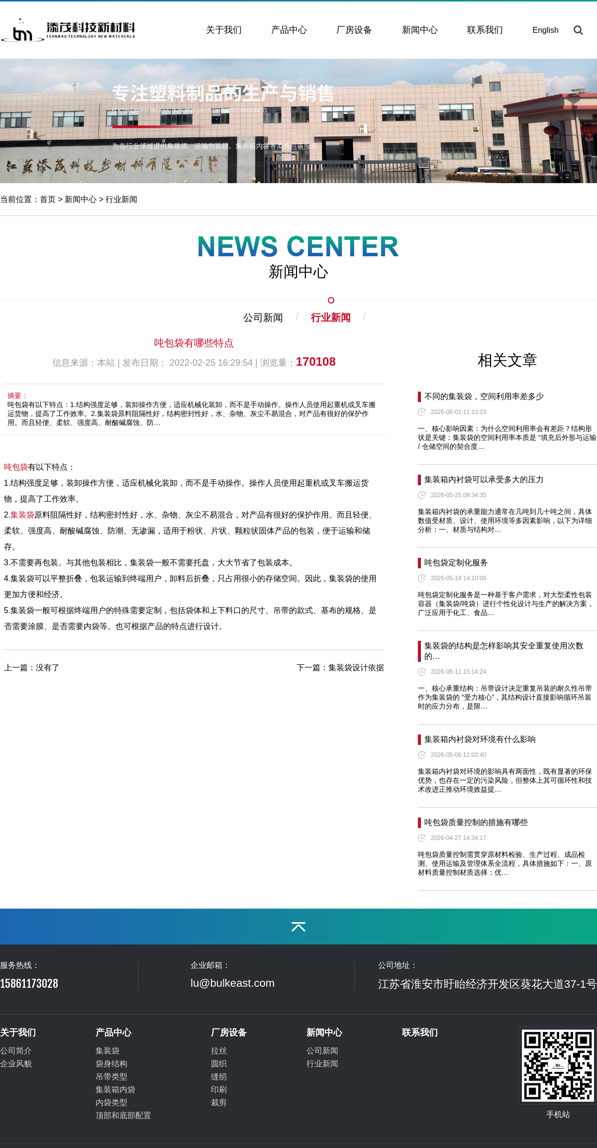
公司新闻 (263, 317)
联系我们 (485, 30)
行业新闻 (121, 199)
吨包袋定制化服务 (456, 562)
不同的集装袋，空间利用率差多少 (484, 396)
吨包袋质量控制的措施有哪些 (476, 822)
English (546, 30)
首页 (48, 199)
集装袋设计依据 (356, 667)
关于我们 (224, 30)
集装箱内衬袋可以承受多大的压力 (484, 479)
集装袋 (22, 515)
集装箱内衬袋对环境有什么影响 (480, 739)
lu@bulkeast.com (233, 983)
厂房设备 (354, 30)
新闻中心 (420, 30)
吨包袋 (16, 467)
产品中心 (289, 30)
